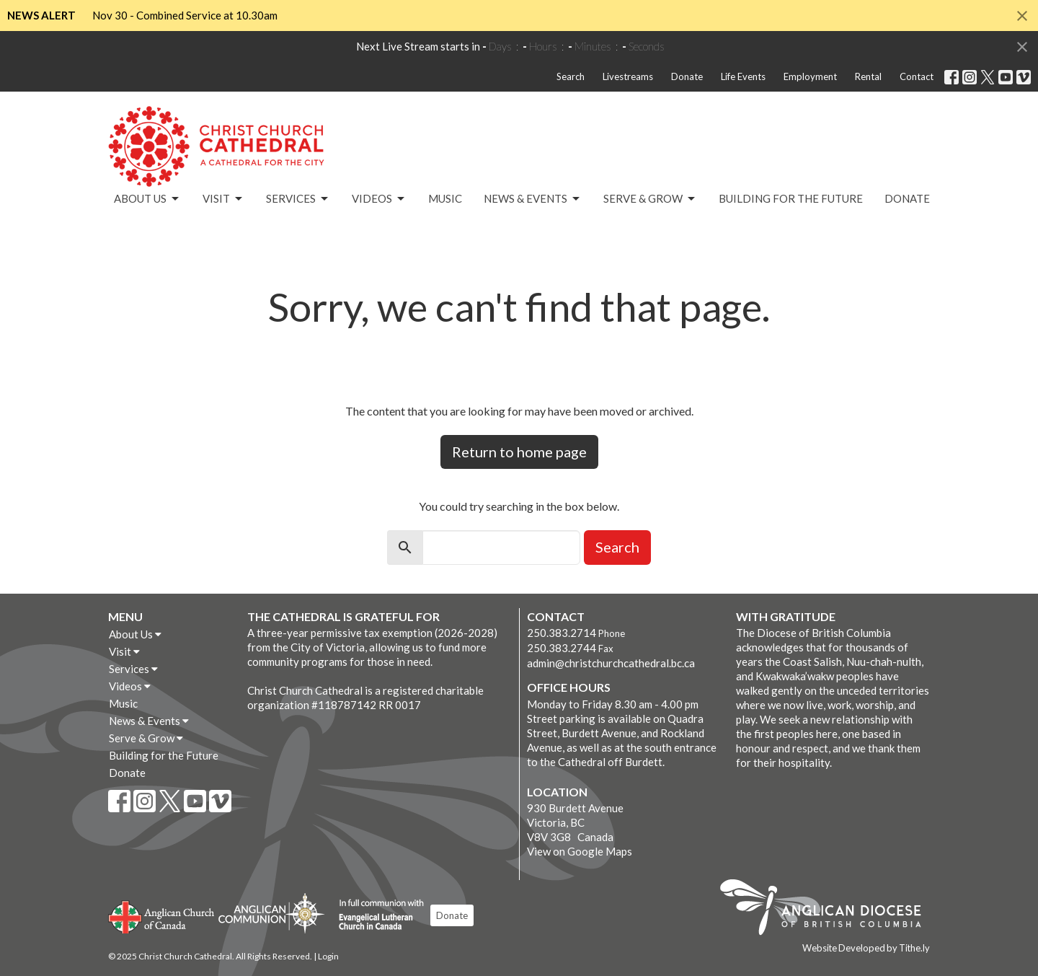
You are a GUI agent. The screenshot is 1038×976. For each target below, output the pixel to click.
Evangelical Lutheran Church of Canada (376, 915)
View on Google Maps (579, 851)
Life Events (743, 76)
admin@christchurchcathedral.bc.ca (611, 662)
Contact (916, 76)
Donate (687, 76)
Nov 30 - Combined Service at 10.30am (185, 15)
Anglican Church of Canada (162, 915)
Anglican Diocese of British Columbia (828, 909)
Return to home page (519, 451)
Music (445, 198)
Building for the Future (791, 198)
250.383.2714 (561, 632)
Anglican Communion (271, 912)
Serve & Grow (650, 199)
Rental (868, 76)
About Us (147, 199)
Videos (379, 199)
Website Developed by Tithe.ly (866, 948)
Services (298, 199)
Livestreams (628, 76)
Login (328, 956)
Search (570, 76)
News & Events (533, 199)
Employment (810, 76)
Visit (223, 199)
